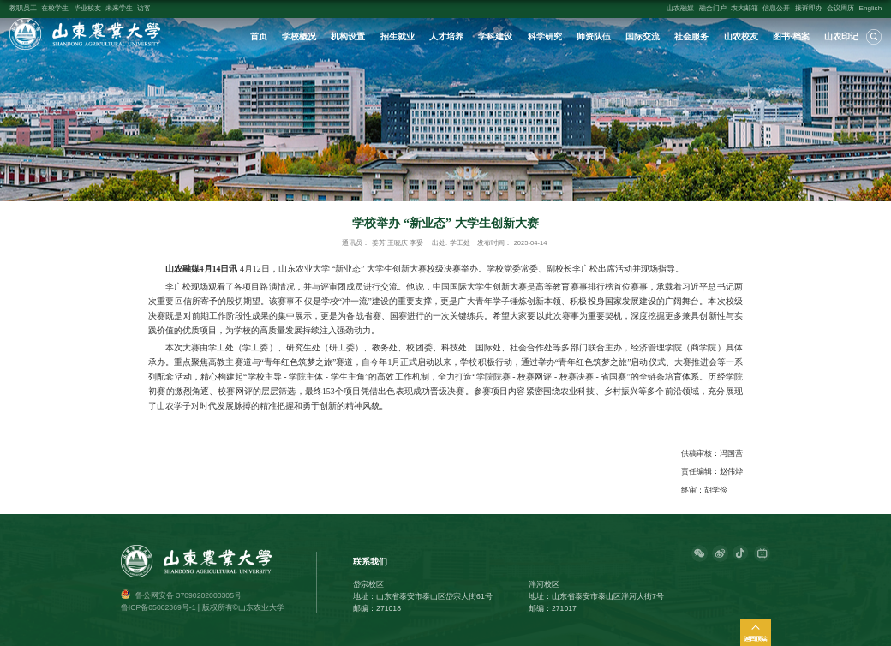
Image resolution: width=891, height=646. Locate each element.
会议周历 (840, 8)
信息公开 (776, 8)
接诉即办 (808, 8)
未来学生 (119, 8)
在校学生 (55, 8)
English (870, 8)
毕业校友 (87, 8)
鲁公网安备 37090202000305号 (188, 595)
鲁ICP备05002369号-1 (158, 607)
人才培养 (446, 36)
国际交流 (642, 36)
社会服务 (691, 36)
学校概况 (299, 36)
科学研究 (545, 36)
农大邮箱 (744, 8)
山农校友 (741, 36)
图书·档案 (791, 36)
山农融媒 (680, 8)
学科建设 (495, 36)
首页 (258, 36)
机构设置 (348, 36)
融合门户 (713, 8)
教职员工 (23, 8)
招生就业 (397, 36)
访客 (144, 8)
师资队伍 (594, 36)
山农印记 (841, 36)
